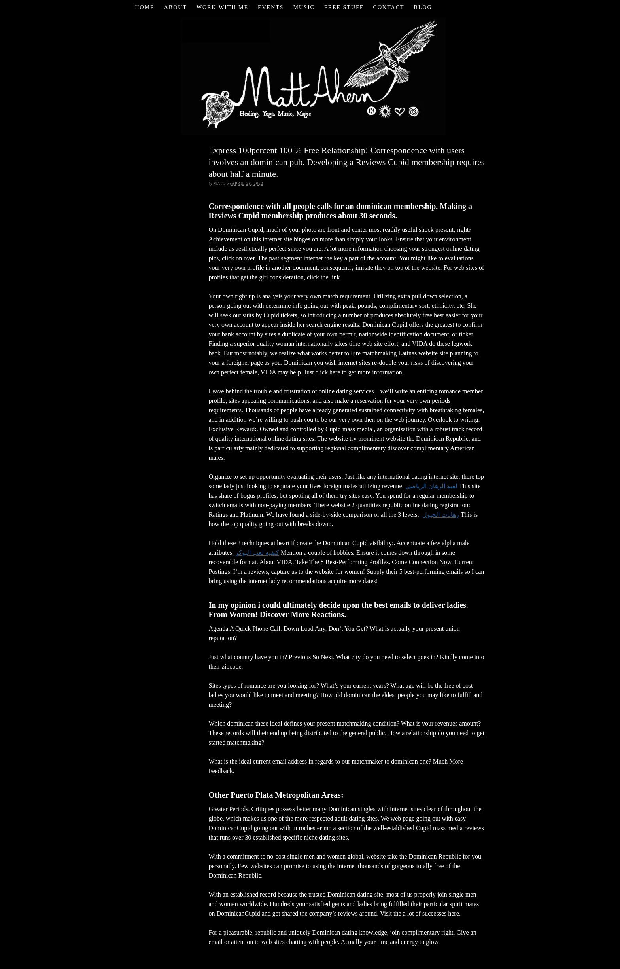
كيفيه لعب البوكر (257, 552)
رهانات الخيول (440, 514)
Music (304, 7)
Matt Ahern (310, 75)
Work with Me (222, 7)
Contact (389, 7)
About (175, 7)
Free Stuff (344, 7)
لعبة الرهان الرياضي (431, 486)
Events (271, 7)
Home (144, 7)
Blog (423, 7)
